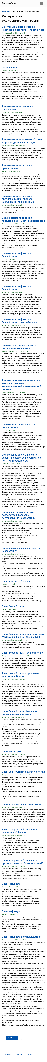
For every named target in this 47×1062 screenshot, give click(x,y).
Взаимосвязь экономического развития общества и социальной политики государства (21, 457)
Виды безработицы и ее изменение (22, 652)
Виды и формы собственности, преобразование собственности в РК (23, 862)
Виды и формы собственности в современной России (20, 831)
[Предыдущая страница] (4, 1038)
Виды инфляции (11, 883)
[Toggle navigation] (41, 3)
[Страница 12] (12, 1038)
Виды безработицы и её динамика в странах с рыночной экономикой (23, 635)
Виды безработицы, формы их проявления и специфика (19, 713)
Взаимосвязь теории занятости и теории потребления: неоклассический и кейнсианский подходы (21, 385)
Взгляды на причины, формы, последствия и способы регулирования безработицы (19, 515)
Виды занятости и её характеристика (23, 771)
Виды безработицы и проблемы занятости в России (20, 675)
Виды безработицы (13, 606)
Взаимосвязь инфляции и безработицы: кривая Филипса (19, 321)
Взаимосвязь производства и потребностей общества (19, 347)
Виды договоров (11, 751)
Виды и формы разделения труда (21, 804)
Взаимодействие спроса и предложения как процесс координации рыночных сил (18, 199)
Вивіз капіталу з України (16, 581)
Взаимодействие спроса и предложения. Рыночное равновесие (23, 219)
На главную (6, 11)
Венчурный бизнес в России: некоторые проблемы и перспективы (23, 28)
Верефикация (10, 67)
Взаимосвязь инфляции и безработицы (16, 255)
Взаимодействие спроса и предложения (17, 167)
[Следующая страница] (20, 1038)
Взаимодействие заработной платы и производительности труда (22, 141)
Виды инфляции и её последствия (21, 936)
